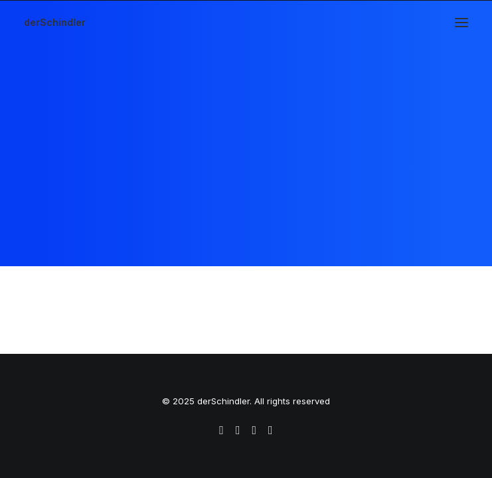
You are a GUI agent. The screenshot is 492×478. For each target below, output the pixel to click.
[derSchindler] (55, 22)
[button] (461, 22)
